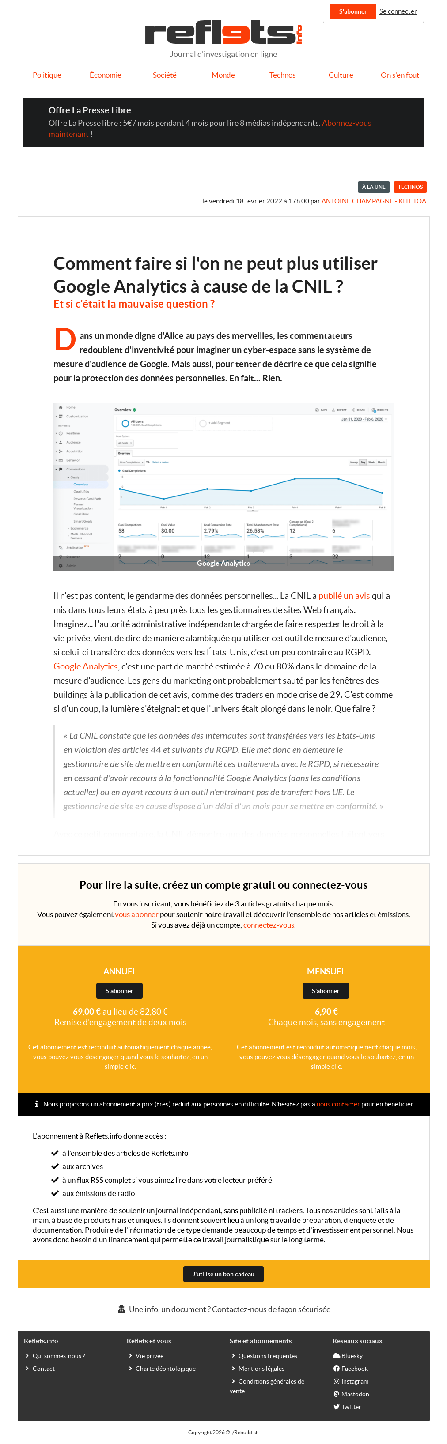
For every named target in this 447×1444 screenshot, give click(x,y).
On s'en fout (400, 75)
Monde (223, 75)
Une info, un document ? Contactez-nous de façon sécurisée (223, 1309)
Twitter (347, 1406)
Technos (282, 75)
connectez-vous (268, 925)
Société (165, 75)
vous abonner (137, 914)
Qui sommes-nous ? (54, 1355)
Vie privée (145, 1355)
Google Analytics (85, 666)
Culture (341, 75)
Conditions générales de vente (267, 1386)
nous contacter (338, 1104)
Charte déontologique (161, 1368)
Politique (47, 75)
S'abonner (353, 11)
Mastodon (351, 1394)
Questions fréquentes (263, 1355)
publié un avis (344, 596)
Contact (39, 1368)
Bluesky (348, 1355)
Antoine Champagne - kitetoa (374, 201)
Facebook (350, 1368)
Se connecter (398, 11)
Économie (105, 75)
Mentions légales (257, 1368)
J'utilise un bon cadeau (223, 1274)
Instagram (350, 1381)
